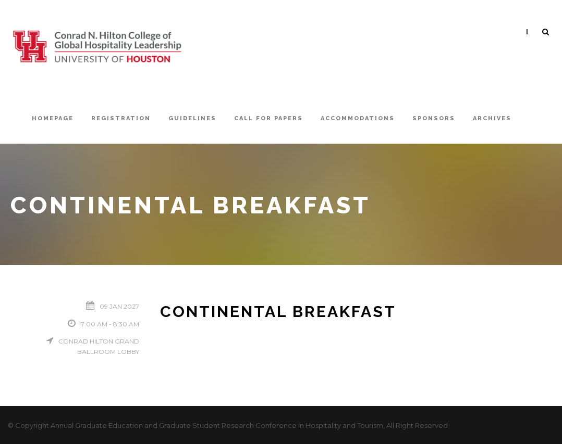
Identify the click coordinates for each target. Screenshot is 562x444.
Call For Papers (268, 118)
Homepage (53, 118)
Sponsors (433, 118)
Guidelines (192, 118)
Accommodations (358, 118)
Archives (492, 118)
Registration (121, 118)
